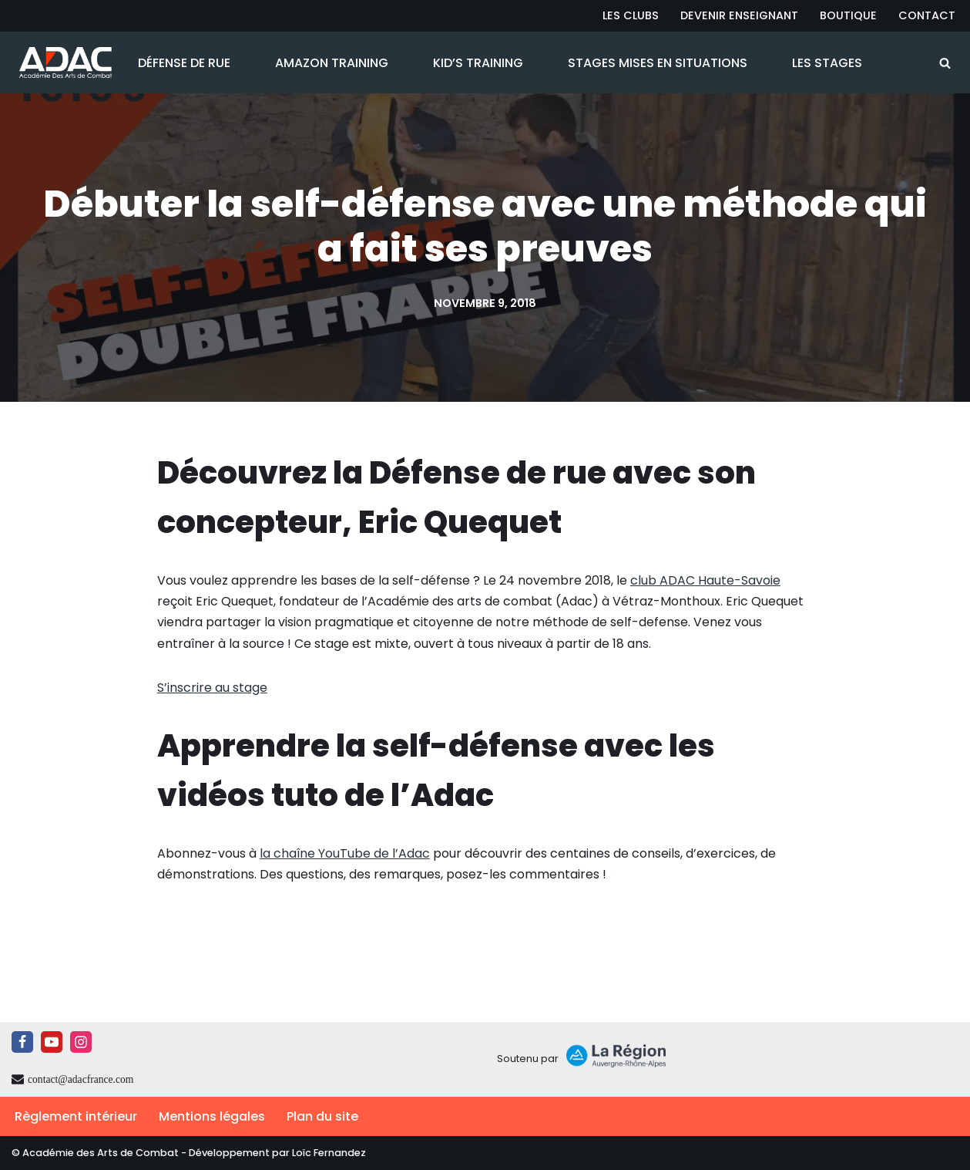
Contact (926, 15)
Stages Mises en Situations (657, 63)
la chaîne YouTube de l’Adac (345, 853)
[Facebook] (22, 1042)
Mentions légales (212, 1116)
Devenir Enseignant (739, 15)
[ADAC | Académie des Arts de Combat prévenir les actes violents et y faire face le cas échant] (62, 62)
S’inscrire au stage (212, 687)
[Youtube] (51, 1042)
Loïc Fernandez (329, 1152)
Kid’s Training (478, 63)
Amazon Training (331, 63)
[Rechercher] (945, 63)
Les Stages (827, 63)
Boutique (848, 15)
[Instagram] (81, 1042)
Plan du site (322, 1116)
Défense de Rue (184, 63)
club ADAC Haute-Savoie (705, 580)
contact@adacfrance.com (80, 1079)
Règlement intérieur (76, 1116)
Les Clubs (630, 15)
